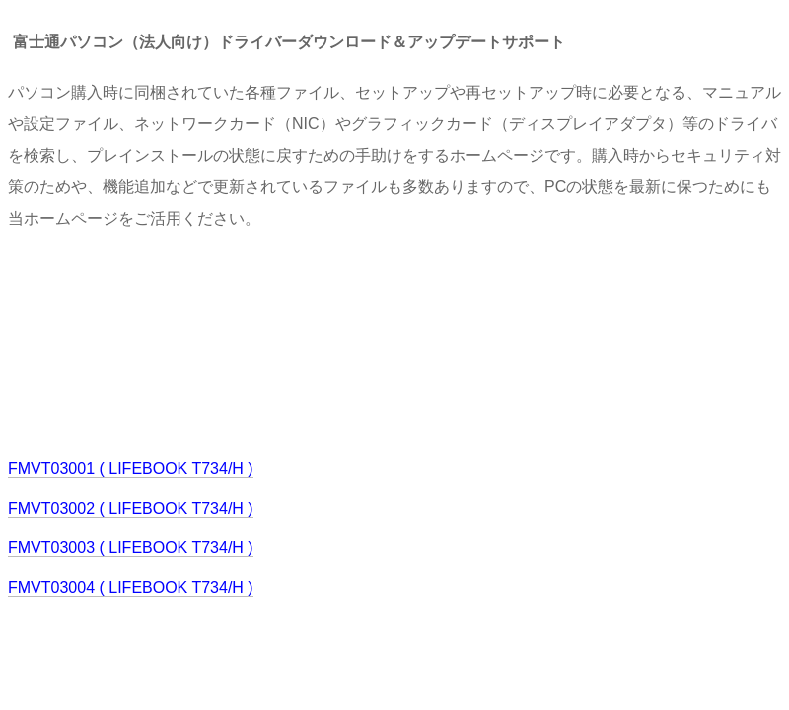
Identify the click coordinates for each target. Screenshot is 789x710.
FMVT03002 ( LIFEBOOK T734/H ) (130, 508)
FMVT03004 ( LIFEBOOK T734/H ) (130, 587)
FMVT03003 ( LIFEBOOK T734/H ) (130, 547)
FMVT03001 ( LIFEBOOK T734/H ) (130, 469)
